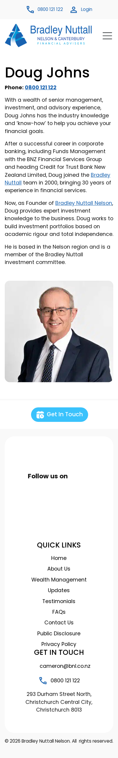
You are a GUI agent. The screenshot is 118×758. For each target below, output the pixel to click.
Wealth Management (59, 579)
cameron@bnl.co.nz (58, 666)
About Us (58, 568)
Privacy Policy (58, 644)
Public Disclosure (58, 633)
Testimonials (58, 601)
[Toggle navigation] (105, 36)
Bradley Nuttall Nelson (83, 203)
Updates (59, 590)
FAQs (59, 612)
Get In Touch (59, 414)
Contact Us (59, 622)
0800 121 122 (40, 87)
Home (59, 558)
